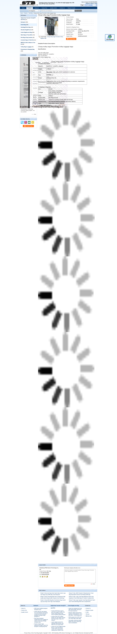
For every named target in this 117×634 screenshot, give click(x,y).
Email (96, 3)
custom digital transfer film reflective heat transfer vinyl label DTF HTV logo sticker (57, 623)
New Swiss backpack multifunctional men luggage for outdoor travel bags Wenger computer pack (41, 620)
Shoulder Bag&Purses (26, 29)
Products (30, 8)
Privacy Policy (27, 633)
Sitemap (87, 614)
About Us (37, 8)
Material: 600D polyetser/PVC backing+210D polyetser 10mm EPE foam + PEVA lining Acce (75, 614)
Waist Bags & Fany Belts (26, 35)
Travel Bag (31, 13)
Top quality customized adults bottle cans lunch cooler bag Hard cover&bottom (75, 621)
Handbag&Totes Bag (25, 27)
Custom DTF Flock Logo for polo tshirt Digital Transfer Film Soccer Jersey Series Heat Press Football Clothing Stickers (58, 612)
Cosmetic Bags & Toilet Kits (27, 40)
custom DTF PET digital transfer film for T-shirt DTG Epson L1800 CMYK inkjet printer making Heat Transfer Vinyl (58, 628)
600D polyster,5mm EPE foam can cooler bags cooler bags (75, 618)
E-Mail (87, 612)
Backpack (23, 22)
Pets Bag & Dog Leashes (26, 37)
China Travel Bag (35, 633)
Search (79, 10)
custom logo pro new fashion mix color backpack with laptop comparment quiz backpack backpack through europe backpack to (41, 614)
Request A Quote (90, 3)
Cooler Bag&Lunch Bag (26, 32)
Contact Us (62, 8)
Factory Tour (44, 8)
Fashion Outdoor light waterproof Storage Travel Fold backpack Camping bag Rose (41, 625)
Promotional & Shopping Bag (27, 49)
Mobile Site (89, 616)
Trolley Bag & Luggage (26, 46)
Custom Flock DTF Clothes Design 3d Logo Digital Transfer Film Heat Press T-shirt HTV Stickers (58, 618)
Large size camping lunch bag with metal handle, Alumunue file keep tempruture (75, 609)
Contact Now (72, 39)
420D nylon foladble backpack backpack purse (40, 609)
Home (23, 8)
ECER (91, 633)
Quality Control (53, 8)
